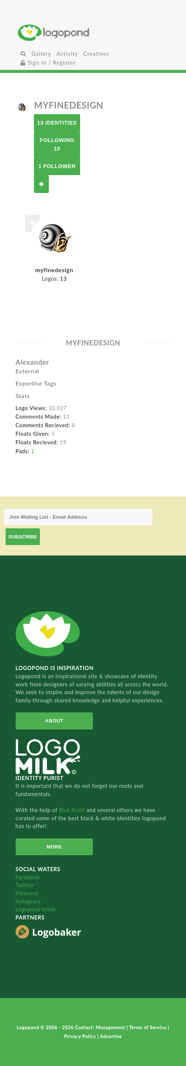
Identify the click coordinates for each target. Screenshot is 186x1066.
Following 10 (57, 144)
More (54, 847)
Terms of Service (148, 1027)
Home (93, 32)
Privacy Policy (80, 1036)
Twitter (25, 885)
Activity (67, 54)
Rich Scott (72, 810)
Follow (41, 184)
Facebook (28, 877)
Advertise (111, 1036)
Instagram (28, 901)
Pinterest (27, 893)
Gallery (41, 54)
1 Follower (57, 166)
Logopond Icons (36, 909)
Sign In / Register (48, 62)
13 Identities (57, 123)
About (54, 721)
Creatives (96, 54)
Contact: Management (100, 1027)
